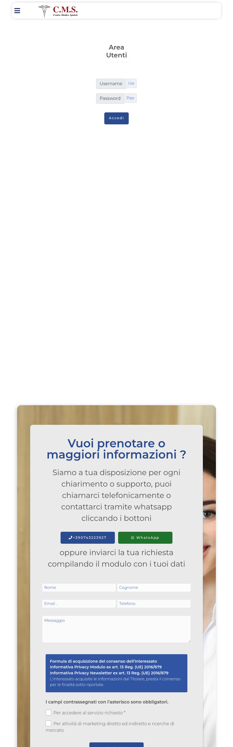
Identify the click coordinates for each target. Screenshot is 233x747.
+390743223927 (87, 538)
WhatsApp (145, 538)
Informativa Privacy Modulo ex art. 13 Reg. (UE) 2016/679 (106, 667)
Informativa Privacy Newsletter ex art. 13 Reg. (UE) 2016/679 (109, 673)
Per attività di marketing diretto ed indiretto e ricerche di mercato (110, 727)
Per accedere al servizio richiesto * (85, 712)
